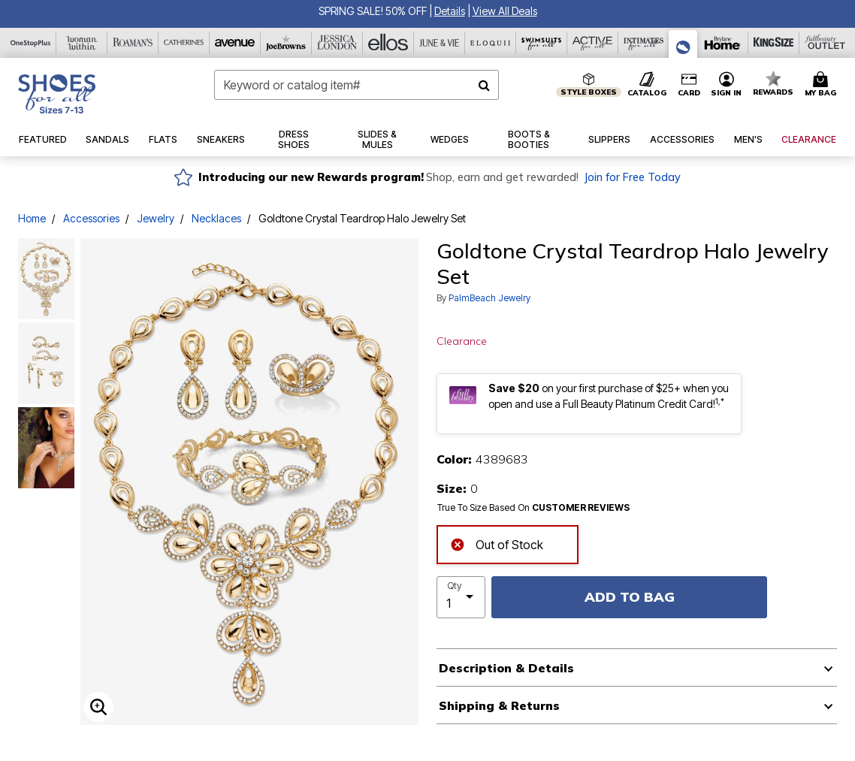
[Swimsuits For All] (541, 43)
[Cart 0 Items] (822, 85)
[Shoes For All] (683, 44)
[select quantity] (461, 597)
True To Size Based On (533, 508)
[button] (449, 11)
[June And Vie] (439, 43)
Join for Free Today (632, 177)
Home (32, 218)
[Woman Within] (81, 43)
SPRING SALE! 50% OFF (373, 11)
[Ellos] (388, 43)
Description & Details (506, 667)
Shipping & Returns (499, 705)
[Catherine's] (184, 43)
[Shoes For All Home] (56, 94)
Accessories (91, 218)
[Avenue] (235, 43)
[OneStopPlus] (30, 43)
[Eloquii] (490, 43)
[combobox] (356, 85)
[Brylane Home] (722, 43)
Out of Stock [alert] (496, 542)
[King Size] (773, 43)
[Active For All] (592, 43)
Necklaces (216, 218)
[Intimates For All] (643, 43)
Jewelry (155, 218)
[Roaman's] (133, 43)
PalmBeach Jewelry (489, 297)
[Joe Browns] (286, 43)
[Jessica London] (337, 43)
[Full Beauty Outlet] (824, 43)
